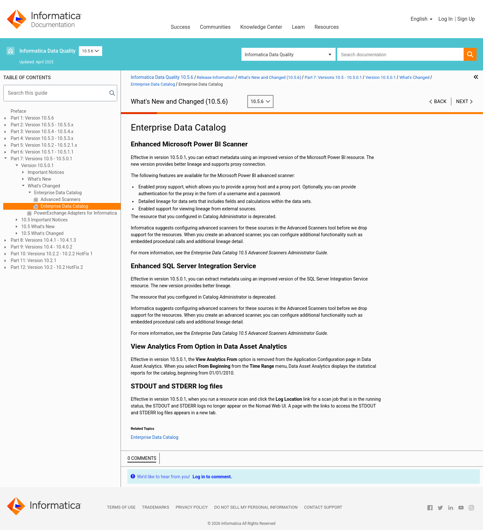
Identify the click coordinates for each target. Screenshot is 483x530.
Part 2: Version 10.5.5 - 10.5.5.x (42, 124)
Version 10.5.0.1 (37, 165)
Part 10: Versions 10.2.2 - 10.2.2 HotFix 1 (52, 253)
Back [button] (440, 101)
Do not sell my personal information (256, 507)
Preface (18, 111)
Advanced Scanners (59, 199)
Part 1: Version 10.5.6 (32, 118)
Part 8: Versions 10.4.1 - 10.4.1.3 (43, 240)
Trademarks (155, 507)
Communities (215, 27)
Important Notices (45, 172)
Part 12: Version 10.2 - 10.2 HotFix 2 (47, 267)
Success (180, 27)
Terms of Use (121, 507)
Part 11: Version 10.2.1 (34, 260)
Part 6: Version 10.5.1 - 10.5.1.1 (42, 151)
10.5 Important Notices (44, 219)
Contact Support (323, 507)
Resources (327, 27)
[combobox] (400, 54)
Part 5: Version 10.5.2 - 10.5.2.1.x (44, 145)
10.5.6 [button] (90, 50)
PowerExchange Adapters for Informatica (75, 213)
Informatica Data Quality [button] (269, 54)
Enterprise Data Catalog (57, 192)
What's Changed (43, 185)
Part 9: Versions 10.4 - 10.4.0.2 (41, 246)
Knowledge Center (261, 27)
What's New (39, 179)
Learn (298, 27)
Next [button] (462, 101)
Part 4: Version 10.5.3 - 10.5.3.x (42, 138)
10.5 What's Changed (42, 233)
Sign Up (466, 19)
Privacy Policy (192, 507)
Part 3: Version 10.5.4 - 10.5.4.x (42, 131)
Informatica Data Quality (47, 51)
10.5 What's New (37, 226)
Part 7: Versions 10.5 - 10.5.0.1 (41, 158)
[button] (422, 19)
